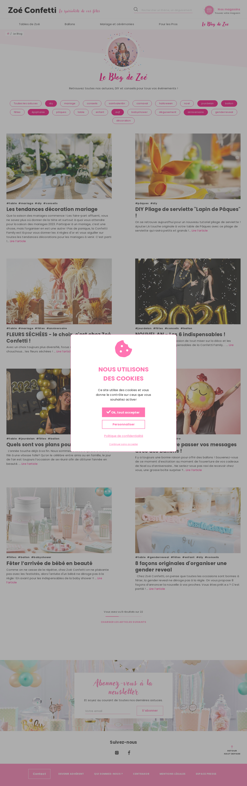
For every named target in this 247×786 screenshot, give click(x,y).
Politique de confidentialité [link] (123, 436)
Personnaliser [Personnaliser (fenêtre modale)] (124, 424)
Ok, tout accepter (123, 412)
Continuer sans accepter (123, 444)
